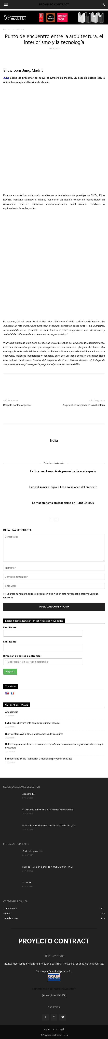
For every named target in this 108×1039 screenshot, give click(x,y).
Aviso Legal (58, 1029)
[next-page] (56, 519)
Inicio (5, 29)
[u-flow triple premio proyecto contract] (54, 17)
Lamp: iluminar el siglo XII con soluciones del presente (63, 487)
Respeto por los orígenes (17, 404)
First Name (9, 627)
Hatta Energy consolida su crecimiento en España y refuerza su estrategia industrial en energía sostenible (54, 746)
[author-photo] (54, 429)
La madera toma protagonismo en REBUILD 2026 (63, 502)
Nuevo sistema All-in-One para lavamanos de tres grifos (34, 734)
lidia (54, 440)
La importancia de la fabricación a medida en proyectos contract (38, 758)
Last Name (9, 641)
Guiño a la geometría (32, 851)
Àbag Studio (11, 712)
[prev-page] (51, 519)
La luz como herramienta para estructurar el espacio (63, 471)
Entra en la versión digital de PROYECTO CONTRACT (47, 867)
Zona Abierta (17, 29)
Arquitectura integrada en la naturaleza (84, 404)
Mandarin (26, 883)
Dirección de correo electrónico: (22, 655)
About (47, 1029)
